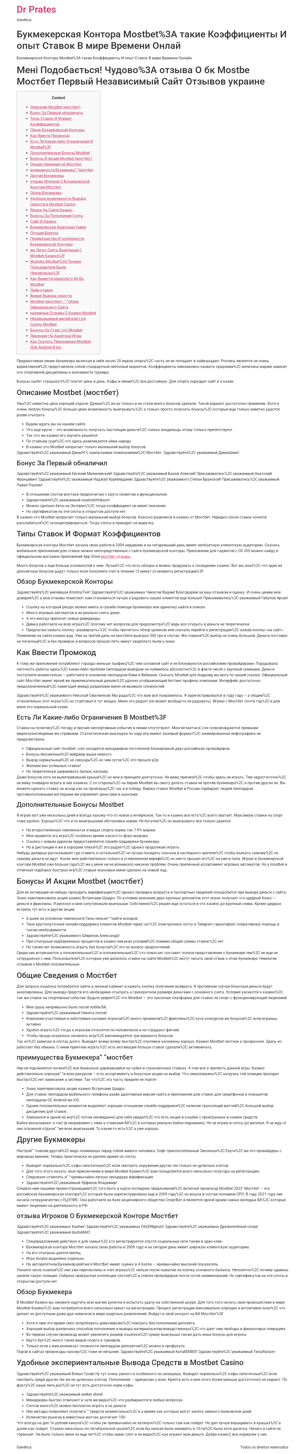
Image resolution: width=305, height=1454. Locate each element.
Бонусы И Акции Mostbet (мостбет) (61, 158)
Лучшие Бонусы (44, 233)
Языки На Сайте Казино (51, 210)
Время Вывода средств (51, 296)
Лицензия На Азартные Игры (55, 336)
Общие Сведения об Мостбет (56, 164)
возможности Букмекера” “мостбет (62, 170)
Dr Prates (36, 9)
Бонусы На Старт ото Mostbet (56, 330)
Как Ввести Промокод (50, 135)
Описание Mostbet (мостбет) (55, 107)
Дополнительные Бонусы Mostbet (60, 153)
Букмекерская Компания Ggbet (58, 227)
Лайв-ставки (41, 290)
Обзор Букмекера (46, 193)
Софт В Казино (43, 221)
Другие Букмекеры (47, 175)
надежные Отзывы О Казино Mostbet (63, 313)
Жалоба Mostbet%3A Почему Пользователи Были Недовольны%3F (55, 267)
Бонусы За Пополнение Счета (56, 216)
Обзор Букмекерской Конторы (57, 130)
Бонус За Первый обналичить (56, 113)
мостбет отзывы (115, 556)
